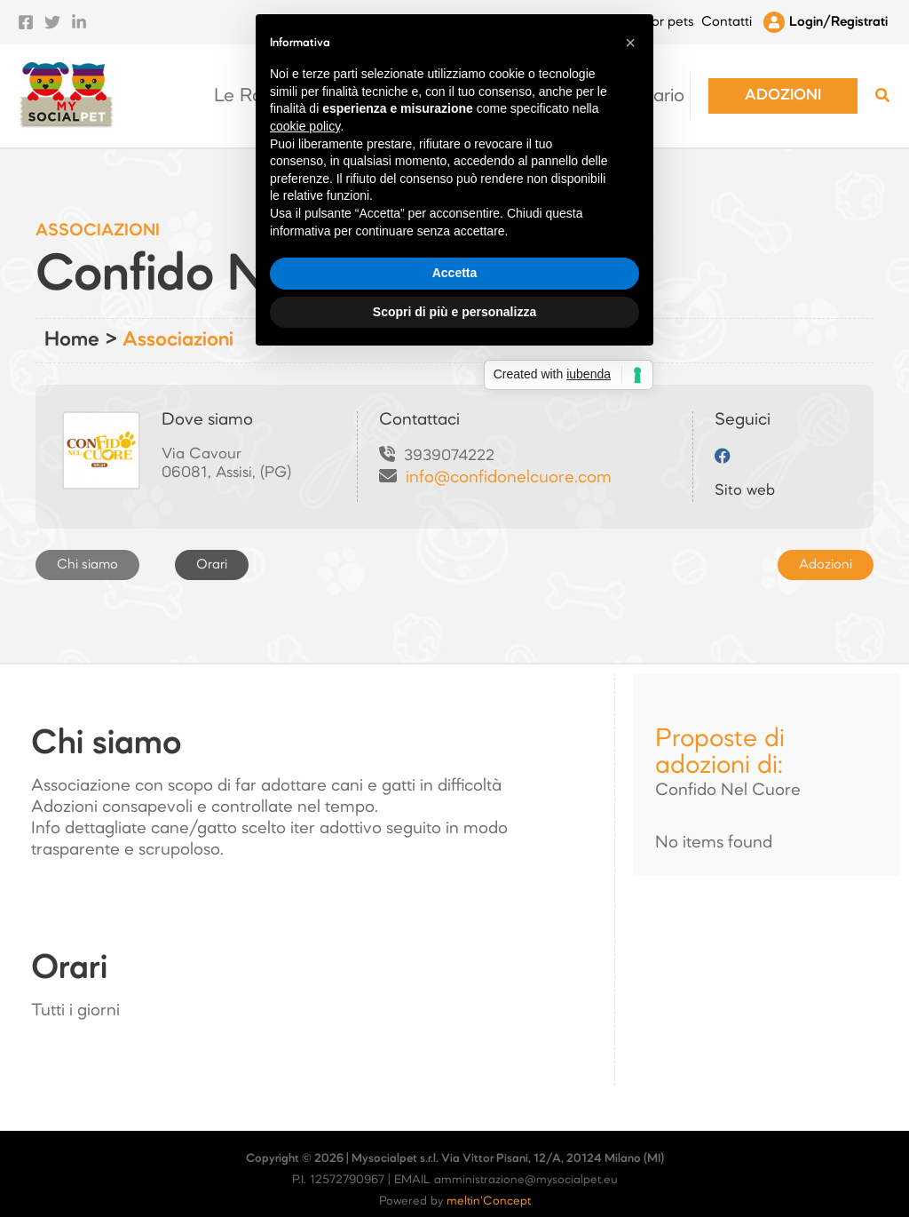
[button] (789, 82)
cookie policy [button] (305, 554)
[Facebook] (26, 16)
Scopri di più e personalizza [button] (454, 740)
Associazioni (178, 327)
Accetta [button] (455, 701)
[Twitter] (52, 16)
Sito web (745, 477)
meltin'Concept (489, 1188)
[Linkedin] (79, 16)
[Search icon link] (883, 85)
